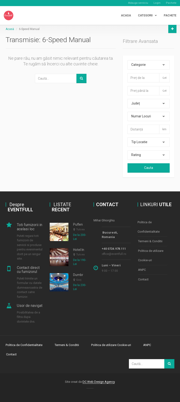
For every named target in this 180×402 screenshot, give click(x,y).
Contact (143, 279)
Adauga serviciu (138, 2)
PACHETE (170, 15)
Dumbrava (81, 275)
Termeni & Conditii (150, 241)
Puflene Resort (84, 224)
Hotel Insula (81, 250)
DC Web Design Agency (98, 381)
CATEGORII (145, 15)
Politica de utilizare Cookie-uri (150, 255)
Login (157, 2)
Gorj (78, 279)
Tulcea (80, 229)
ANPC (142, 270)
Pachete (171, 2)
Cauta (148, 168)
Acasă (10, 29)
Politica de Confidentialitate (149, 226)
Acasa (126, 15)
